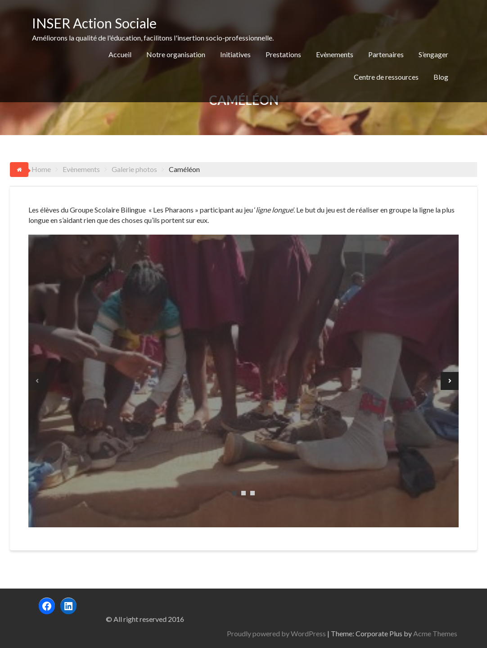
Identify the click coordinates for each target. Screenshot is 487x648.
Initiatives (235, 54)
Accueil (119, 54)
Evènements (334, 54)
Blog (440, 77)
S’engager (433, 54)
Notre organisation (175, 54)
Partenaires (386, 54)
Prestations (283, 54)
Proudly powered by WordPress (369, 633)
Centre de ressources (386, 77)
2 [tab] (243, 493)
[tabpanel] (243, 381)
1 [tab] (234, 493)
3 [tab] (252, 493)
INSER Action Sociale (94, 23)
